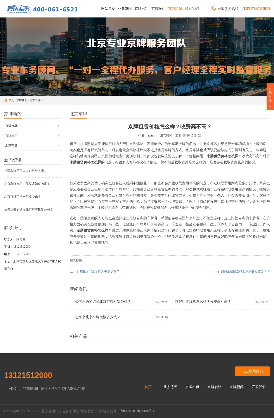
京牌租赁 (214, 156)
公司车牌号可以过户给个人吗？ (25, 171)
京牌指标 (11, 126)
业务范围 (125, 8)
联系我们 (192, 8)
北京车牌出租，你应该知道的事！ (27, 183)
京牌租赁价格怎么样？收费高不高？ (203, 301)
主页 (11, 100)
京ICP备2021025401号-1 (137, 411)
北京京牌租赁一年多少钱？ (22, 196)
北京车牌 (35, 100)
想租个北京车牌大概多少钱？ (100, 271)
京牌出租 (142, 8)
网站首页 (108, 8)
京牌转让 (158, 8)
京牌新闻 (175, 8)
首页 (148, 387)
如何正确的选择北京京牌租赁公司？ (28, 209)
